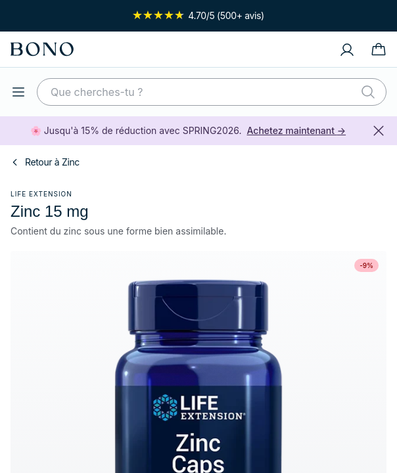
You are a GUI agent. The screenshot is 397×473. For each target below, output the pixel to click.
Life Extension (41, 194)
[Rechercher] (368, 92)
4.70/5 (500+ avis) (198, 15)
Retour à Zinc (45, 162)
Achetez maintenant (296, 130)
